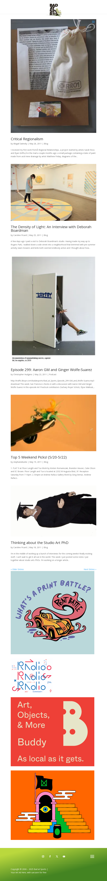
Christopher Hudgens (22, 374)
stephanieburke (20, 462)
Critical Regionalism (27, 138)
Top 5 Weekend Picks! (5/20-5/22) (39, 457)
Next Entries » (90, 569)
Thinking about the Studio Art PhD (40, 542)
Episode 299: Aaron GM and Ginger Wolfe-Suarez (51, 369)
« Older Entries (17, 569)
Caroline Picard (20, 235)
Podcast (52, 374)
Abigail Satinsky (20, 143)
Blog (46, 143)
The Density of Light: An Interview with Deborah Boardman (51, 228)
